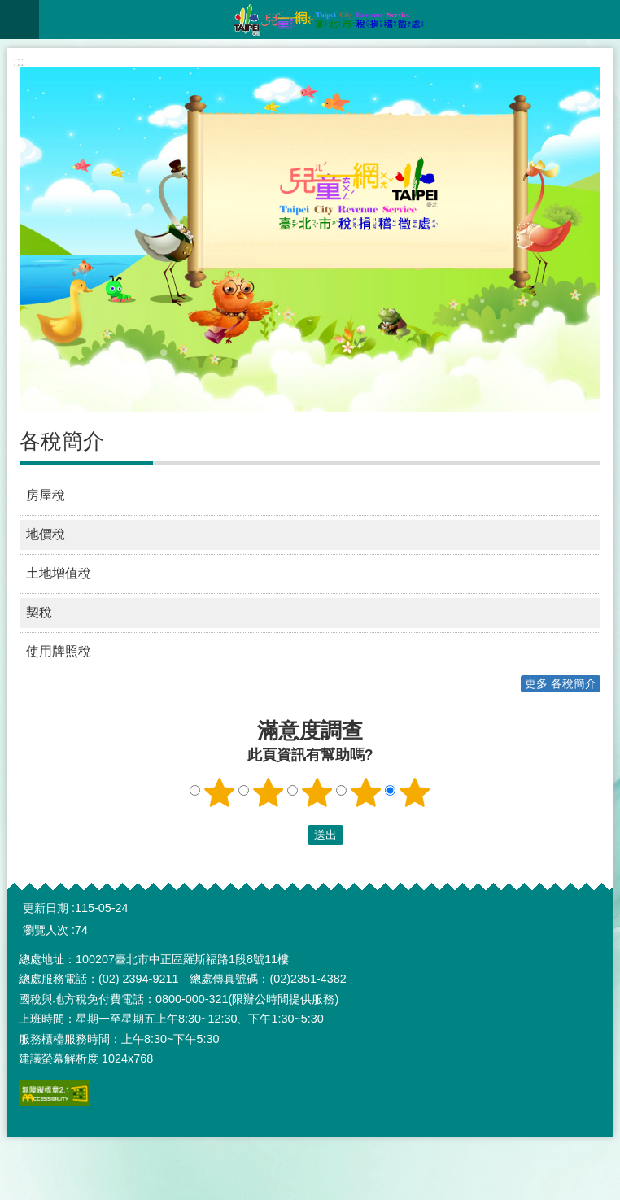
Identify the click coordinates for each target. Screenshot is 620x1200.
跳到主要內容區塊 (8, 8)
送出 (292, 835)
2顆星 (268, 792)
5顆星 (415, 792)
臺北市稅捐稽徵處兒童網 (329, 19)
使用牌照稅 (58, 651)
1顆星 (219, 792)
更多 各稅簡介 (560, 683)
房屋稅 (45, 495)
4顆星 (366, 792)
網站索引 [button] (19, 19)
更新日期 (45, 907)
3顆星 (317, 792)
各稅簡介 (62, 441)
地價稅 (45, 534)
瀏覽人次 (45, 929)
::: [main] (18, 61)
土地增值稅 (58, 573)
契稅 (39, 612)
